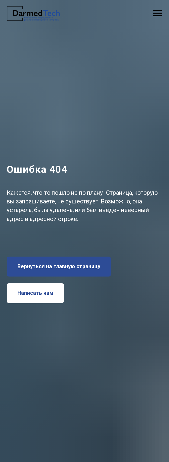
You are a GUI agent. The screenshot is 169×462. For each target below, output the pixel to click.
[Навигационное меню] (157, 13)
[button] (35, 293)
